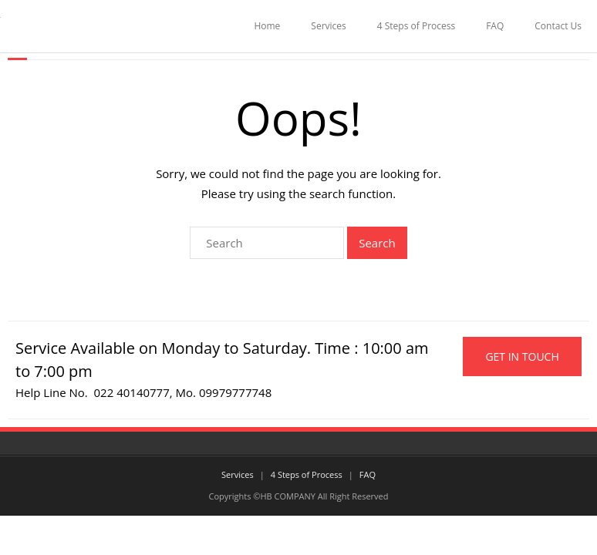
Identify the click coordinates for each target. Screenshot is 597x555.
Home (267, 25)
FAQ (495, 25)
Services (328, 25)
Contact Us (558, 25)
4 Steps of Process (416, 25)
